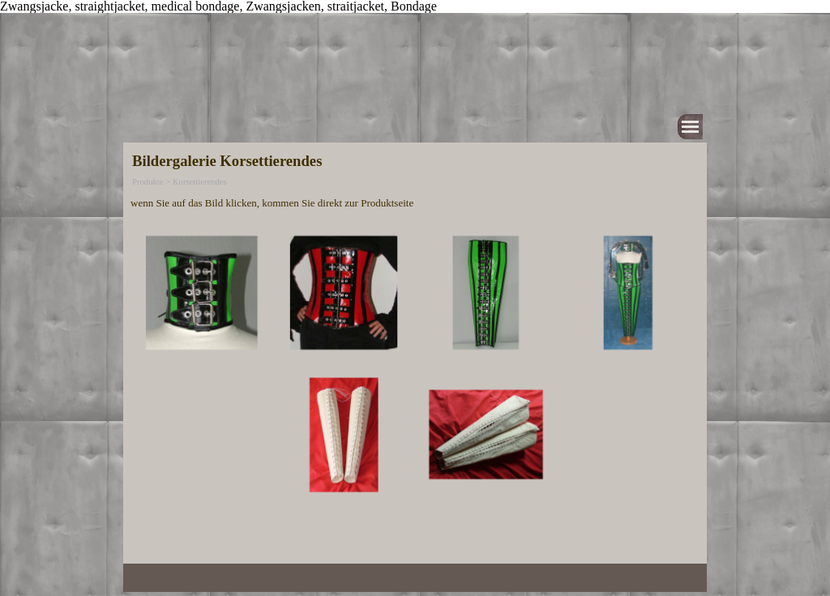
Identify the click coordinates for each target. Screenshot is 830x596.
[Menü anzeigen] (690, 126)
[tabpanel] (415, 202)
